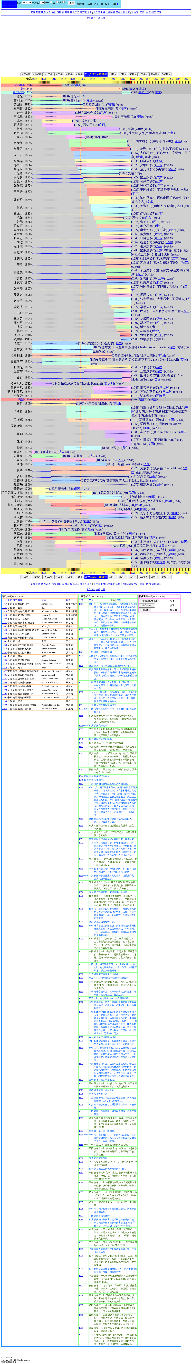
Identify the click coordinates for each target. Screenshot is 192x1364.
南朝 (102, 12)
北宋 (127, 12)
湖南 (111, 104)
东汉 (74, 12)
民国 (159, 12)
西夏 (142, 12)
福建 (90, 100)
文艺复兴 (91, 18)
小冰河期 (18, 85)
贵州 (171, 133)
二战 (103, 18)
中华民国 (18, 92)
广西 (102, 125)
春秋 (54, 12)
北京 (142, 88)
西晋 (84, 12)
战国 (59, 12)
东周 (48, 12)
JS (118, 4)
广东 (103, 112)
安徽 (140, 116)
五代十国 (120, 12)
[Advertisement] (96, 46)
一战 (98, 18)
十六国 (96, 12)
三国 (79, 12)
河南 (178, 141)
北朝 (107, 12)
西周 (43, 12)
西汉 (67, 12)
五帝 (33, 12)
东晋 (89, 12)
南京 (158, 92)
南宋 (136, 12)
